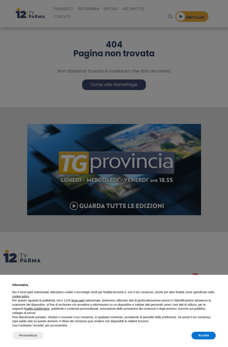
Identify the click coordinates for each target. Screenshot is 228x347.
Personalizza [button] (28, 335)
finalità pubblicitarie (36, 308)
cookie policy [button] (20, 296)
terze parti (77, 300)
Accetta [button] (203, 335)
